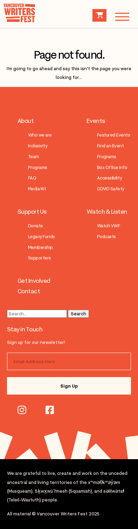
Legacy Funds (41, 237)
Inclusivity (37, 146)
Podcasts (106, 237)
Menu (118, 17)
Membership (40, 247)
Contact (29, 291)
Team (33, 157)
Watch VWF (108, 226)
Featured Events (113, 135)
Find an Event (110, 146)
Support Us (32, 211)
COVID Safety (110, 189)
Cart (99, 15)
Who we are (40, 135)
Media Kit (37, 189)
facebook (50, 410)
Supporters (39, 258)
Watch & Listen (107, 211)
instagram (22, 410)
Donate (35, 226)
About (26, 121)
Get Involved (34, 281)
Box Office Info (112, 167)
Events (96, 121)
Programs (37, 167)
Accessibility (109, 178)
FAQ (32, 178)
